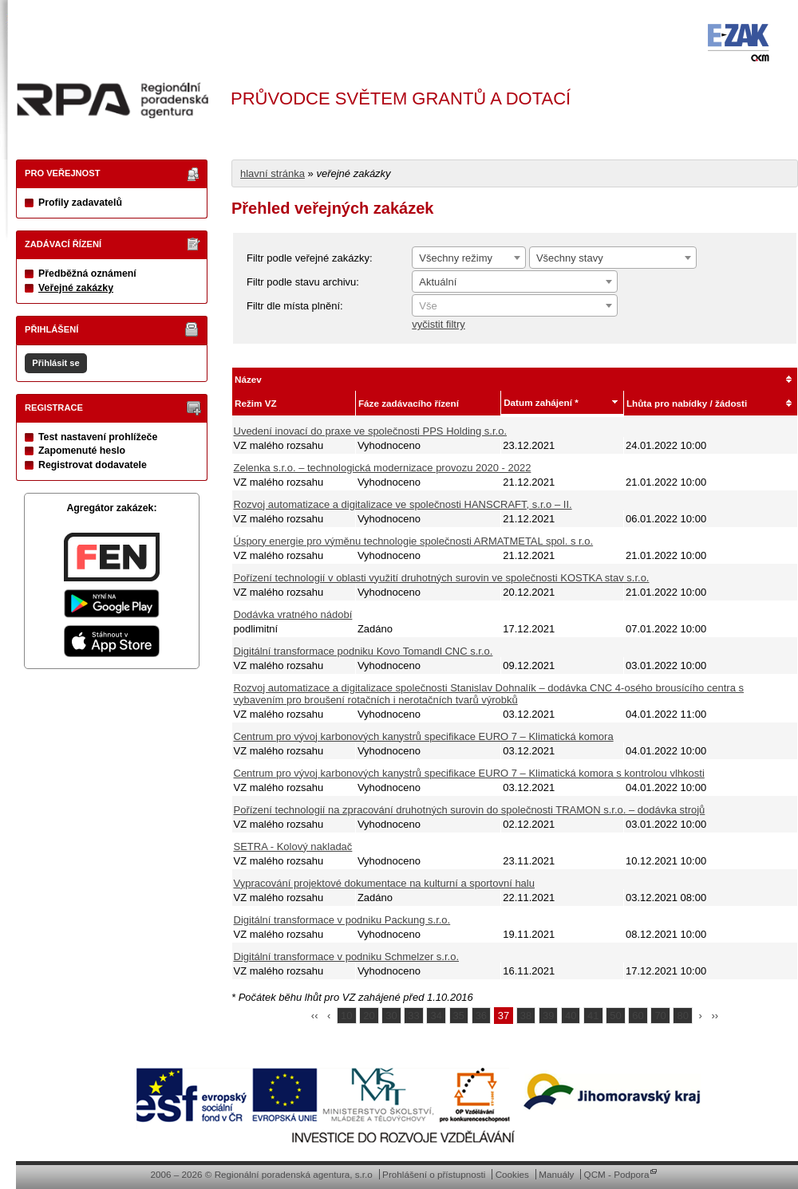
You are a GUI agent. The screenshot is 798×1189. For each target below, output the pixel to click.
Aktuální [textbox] (437, 282)
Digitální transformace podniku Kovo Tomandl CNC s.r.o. (363, 651)
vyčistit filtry (438, 324)
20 (368, 1016)
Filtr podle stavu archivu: (303, 282)
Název (248, 379)
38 (525, 1016)
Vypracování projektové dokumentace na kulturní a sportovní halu (384, 883)
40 (570, 1016)
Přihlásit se (55, 363)
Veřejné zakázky (75, 287)
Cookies (512, 1174)
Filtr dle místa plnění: (295, 306)
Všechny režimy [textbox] (455, 258)
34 (435, 1016)
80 (682, 1016)
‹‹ (314, 1016)
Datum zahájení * (541, 402)
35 (458, 1016)
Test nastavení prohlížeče (97, 437)
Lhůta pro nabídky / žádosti (686, 403)
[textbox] (515, 306)
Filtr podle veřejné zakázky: (310, 258)
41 (592, 1016)
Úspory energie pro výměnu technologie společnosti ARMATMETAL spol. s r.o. (414, 541)
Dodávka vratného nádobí (293, 614)
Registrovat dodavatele (92, 464)
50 (615, 1016)
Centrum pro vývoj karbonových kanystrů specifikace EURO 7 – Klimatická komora (424, 736)
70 (660, 1016)
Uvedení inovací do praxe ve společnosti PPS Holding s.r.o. (371, 431)
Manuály (556, 1174)
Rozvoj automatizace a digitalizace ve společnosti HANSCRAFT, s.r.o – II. (403, 504)
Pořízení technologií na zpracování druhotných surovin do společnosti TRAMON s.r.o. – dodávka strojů (469, 810)
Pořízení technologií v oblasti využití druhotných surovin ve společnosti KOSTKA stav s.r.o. (442, 578)
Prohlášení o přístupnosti (433, 1174)
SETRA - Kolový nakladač (293, 846)
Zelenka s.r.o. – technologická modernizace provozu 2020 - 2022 (382, 468)
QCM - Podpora (617, 1174)
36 (481, 1016)
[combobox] (469, 257)
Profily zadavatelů (80, 202)
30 (391, 1016)
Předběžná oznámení (87, 273)
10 (346, 1016)
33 (413, 1016)
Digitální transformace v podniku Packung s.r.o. (342, 920)
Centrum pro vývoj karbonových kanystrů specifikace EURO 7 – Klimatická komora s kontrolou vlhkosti (469, 773)
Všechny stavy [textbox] (569, 258)
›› (715, 1016)
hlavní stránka (272, 173)
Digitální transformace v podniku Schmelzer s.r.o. (347, 957)
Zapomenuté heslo (81, 450)
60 (637, 1016)
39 (548, 1016)
